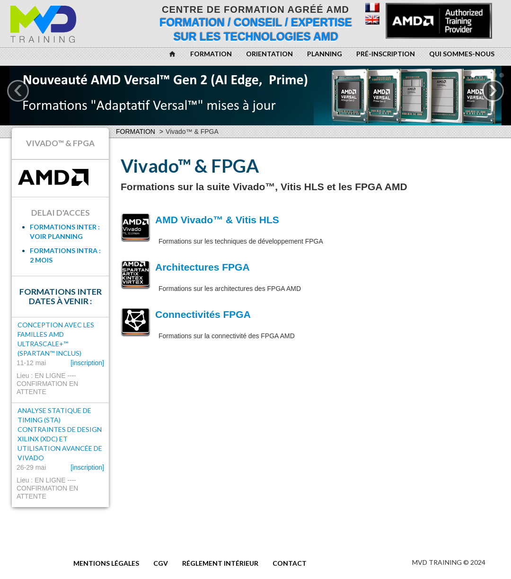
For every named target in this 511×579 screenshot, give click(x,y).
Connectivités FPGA (203, 314)
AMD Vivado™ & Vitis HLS (217, 219)
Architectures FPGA (202, 267)
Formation (135, 131)
